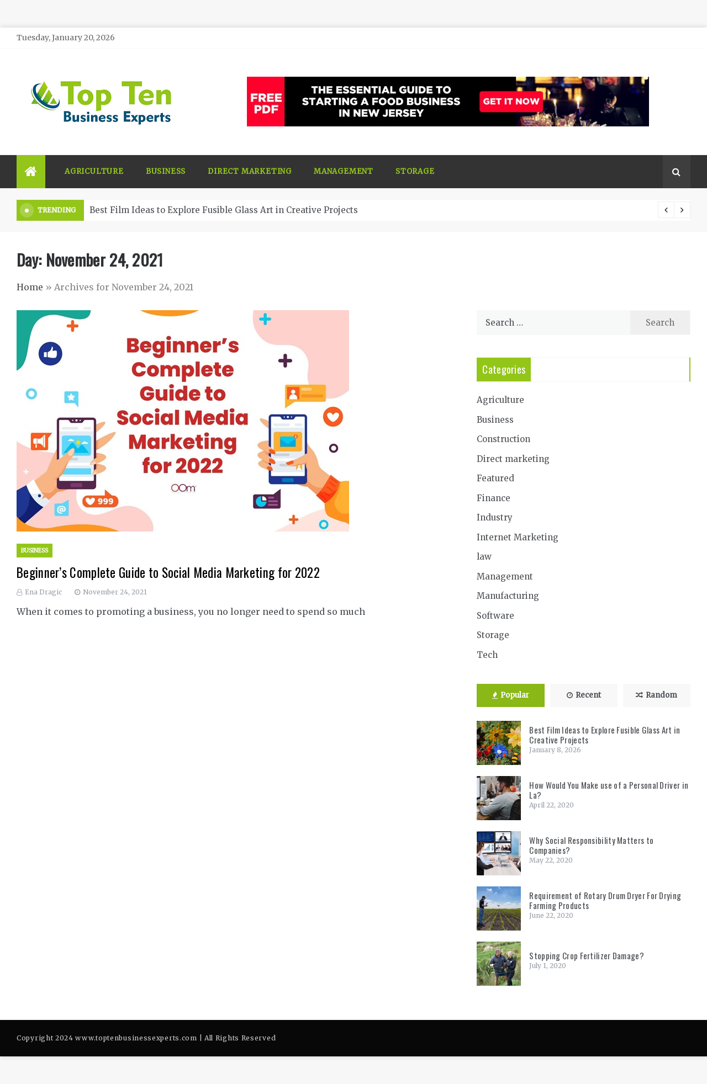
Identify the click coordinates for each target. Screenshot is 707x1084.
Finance (493, 498)
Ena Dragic (43, 592)
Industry (495, 517)
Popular (510, 695)
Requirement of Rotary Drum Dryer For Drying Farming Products (605, 900)
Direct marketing (250, 171)
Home (30, 287)
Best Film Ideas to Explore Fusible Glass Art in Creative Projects (223, 210)
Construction (503, 439)
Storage (415, 171)
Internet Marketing (517, 537)
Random (656, 695)
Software (495, 615)
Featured (495, 478)
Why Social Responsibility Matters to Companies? (591, 845)
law (484, 556)
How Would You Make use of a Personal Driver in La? (608, 790)
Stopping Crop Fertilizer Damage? (586, 955)
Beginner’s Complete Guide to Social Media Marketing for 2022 (168, 572)
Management (343, 171)
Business (166, 171)
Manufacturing (508, 596)
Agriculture (94, 171)
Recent (584, 695)
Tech (487, 655)
